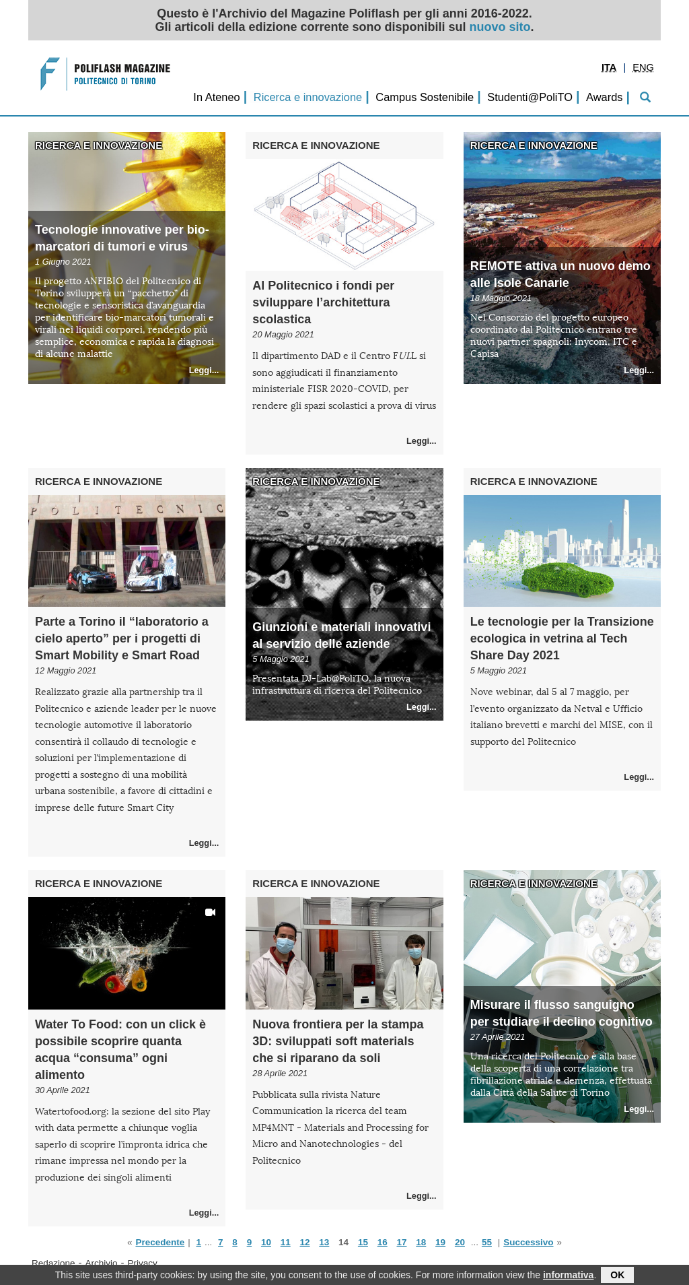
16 (382, 1242)
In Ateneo (216, 97)
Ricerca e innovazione (308, 97)
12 (305, 1242)
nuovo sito (500, 27)
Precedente (159, 1242)
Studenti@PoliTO (530, 97)
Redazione (53, 1263)
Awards (604, 97)
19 (440, 1242)
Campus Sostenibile (424, 97)
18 (421, 1242)
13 (324, 1242)
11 (286, 1242)
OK (617, 1276)
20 (460, 1242)
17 (401, 1242)
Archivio (101, 1263)
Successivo (528, 1242)
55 (487, 1242)
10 (266, 1242)
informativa (568, 1276)
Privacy (142, 1263)
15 (363, 1242)
